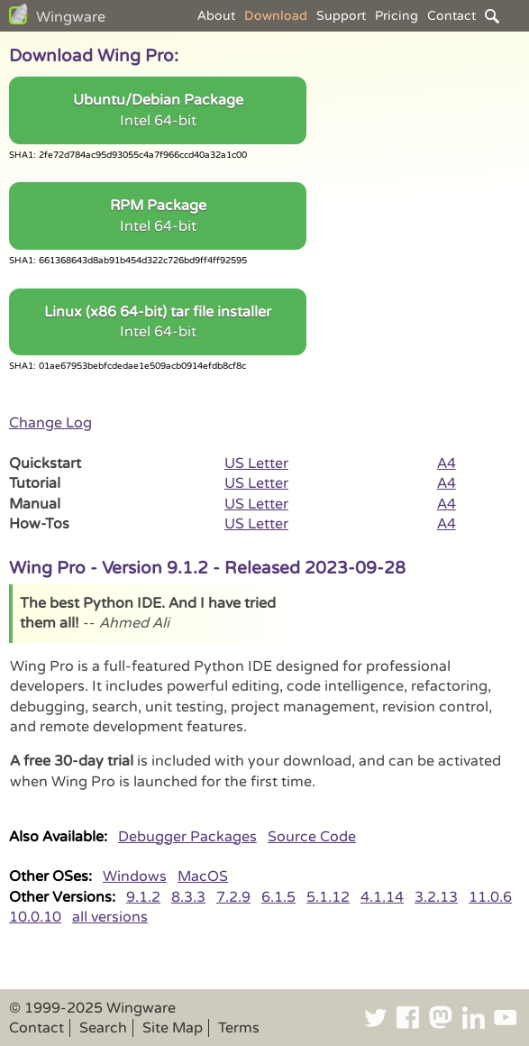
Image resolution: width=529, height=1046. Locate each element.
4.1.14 (382, 897)
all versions (110, 917)
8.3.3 (188, 897)
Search (103, 1028)
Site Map (172, 1028)
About (216, 15)
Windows (135, 876)
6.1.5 (278, 897)
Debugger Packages (187, 837)
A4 (446, 463)
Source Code (312, 837)
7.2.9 (233, 897)
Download (275, 15)
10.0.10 (35, 917)
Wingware (70, 17)
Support (341, 15)
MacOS (203, 876)
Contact (451, 15)
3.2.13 (436, 897)
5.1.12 (328, 897)
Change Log (50, 423)
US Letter (256, 463)
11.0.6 (490, 897)
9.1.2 (143, 897)
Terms (239, 1028)
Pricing (396, 15)
